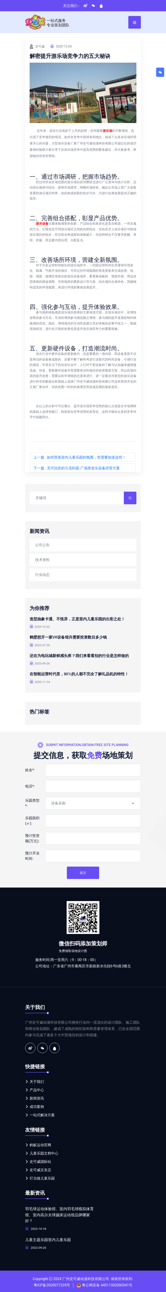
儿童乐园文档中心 (44, 1152)
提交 (83, 872)
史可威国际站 (40, 1161)
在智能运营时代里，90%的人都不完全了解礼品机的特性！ (82, 673)
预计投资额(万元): (32, 837)
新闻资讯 (37, 1098)
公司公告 (42, 545)
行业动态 (42, 574)
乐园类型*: (32, 802)
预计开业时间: (32, 855)
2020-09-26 (40, 663)
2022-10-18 (36, 1228)
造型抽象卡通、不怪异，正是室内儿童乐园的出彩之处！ (80, 618)
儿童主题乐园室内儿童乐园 (49, 1238)
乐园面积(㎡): (32, 820)
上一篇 (79, 457)
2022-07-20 (40, 645)
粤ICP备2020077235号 (52, 1284)
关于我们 (37, 1081)
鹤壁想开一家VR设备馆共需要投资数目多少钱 (70, 637)
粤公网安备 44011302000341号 (107, 1284)
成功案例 (37, 1106)
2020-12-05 (61, 46)
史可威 (37, 46)
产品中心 (37, 1089)
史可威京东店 (40, 1169)
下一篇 (76, 468)
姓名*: (30, 769)
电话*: (30, 785)
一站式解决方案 (42, 1114)
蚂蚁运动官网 (40, 1144)
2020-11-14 (40, 681)
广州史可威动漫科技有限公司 (85, 1278)
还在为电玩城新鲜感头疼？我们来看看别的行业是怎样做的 (82, 655)
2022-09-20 (36, 1246)
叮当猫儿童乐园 (42, 1178)
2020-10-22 (40, 626)
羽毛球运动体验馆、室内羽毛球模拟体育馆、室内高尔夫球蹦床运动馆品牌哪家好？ (59, 1214)
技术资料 (42, 559)
